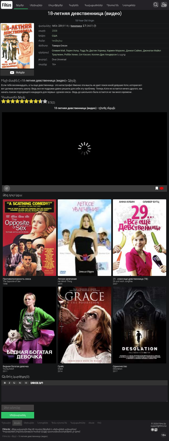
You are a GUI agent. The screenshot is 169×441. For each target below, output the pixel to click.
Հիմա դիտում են (59, 423)
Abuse (91, 423)
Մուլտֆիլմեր (56, 5)
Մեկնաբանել (18, 415)
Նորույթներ (128, 5)
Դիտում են (112, 5)
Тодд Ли (84, 50)
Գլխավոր (6, 423)
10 (45, 101)
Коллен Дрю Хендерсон (104, 54)
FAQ (99, 423)
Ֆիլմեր (21, 5)
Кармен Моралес (116, 50)
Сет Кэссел (85, 54)
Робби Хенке (71, 54)
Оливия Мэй (58, 50)
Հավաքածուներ (93, 5)
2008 (54, 30)
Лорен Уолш (72, 50)
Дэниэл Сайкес (134, 50)
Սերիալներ (37, 5)
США (54, 35)
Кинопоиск (76, 26)
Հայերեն (75, 5)
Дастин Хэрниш (97, 50)
